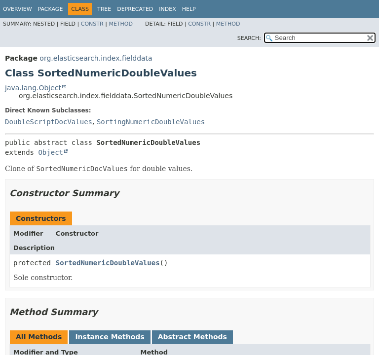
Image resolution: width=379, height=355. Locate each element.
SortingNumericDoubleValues (151, 122)
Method (121, 24)
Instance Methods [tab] (109, 337)
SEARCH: (249, 38)
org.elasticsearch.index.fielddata (95, 58)
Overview (17, 9)
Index (167, 9)
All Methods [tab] (39, 337)
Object (50, 152)
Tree (104, 9)
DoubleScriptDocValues (48, 122)
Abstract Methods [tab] (192, 337)
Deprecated (135, 9)
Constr (92, 24)
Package (50, 9)
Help (189, 9)
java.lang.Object (33, 88)
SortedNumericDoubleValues (108, 263)
